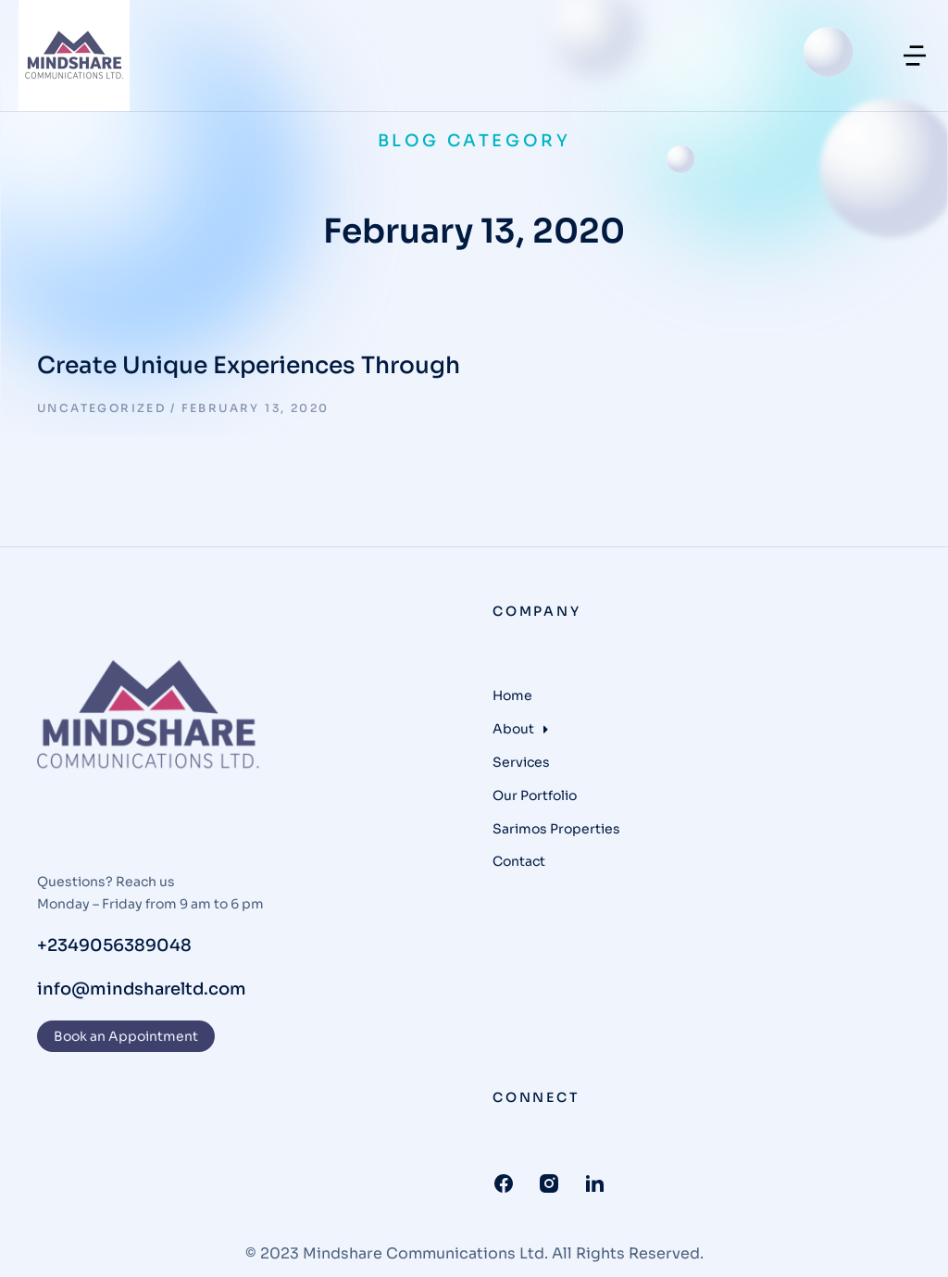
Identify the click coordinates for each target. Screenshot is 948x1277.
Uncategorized (101, 408)
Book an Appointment (126, 1036)
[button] (914, 55)
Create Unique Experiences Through (248, 365)
